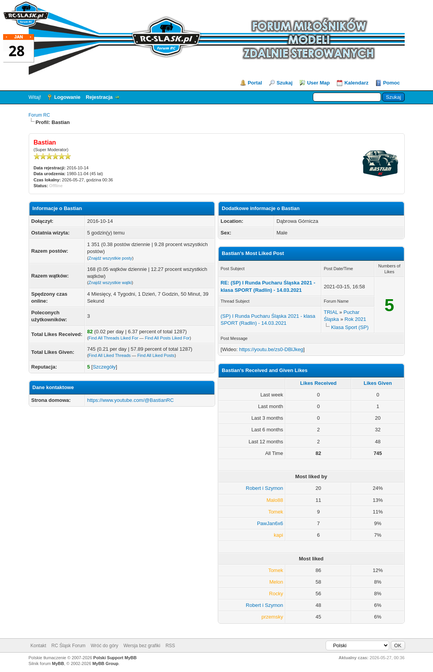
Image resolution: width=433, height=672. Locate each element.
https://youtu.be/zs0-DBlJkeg (271, 349)
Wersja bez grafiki (141, 645)
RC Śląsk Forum (69, 645)
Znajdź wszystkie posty (110, 258)
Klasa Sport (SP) (350, 327)
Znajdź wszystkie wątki (109, 282)
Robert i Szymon (264, 488)
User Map (318, 83)
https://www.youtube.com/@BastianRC (130, 400)
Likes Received (318, 383)
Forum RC (39, 115)
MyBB (58, 663)
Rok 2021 (355, 319)
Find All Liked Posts (155, 355)
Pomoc (391, 83)
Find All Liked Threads (109, 355)
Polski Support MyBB (115, 657)
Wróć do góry (104, 645)
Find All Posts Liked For (167, 338)
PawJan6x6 (270, 523)
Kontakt (39, 645)
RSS (170, 645)
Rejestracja (99, 97)
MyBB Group (105, 663)
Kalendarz (356, 83)
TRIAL (331, 312)
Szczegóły (104, 367)
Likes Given (378, 383)
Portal (255, 83)
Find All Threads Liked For (113, 338)
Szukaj (284, 83)
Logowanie (67, 97)
